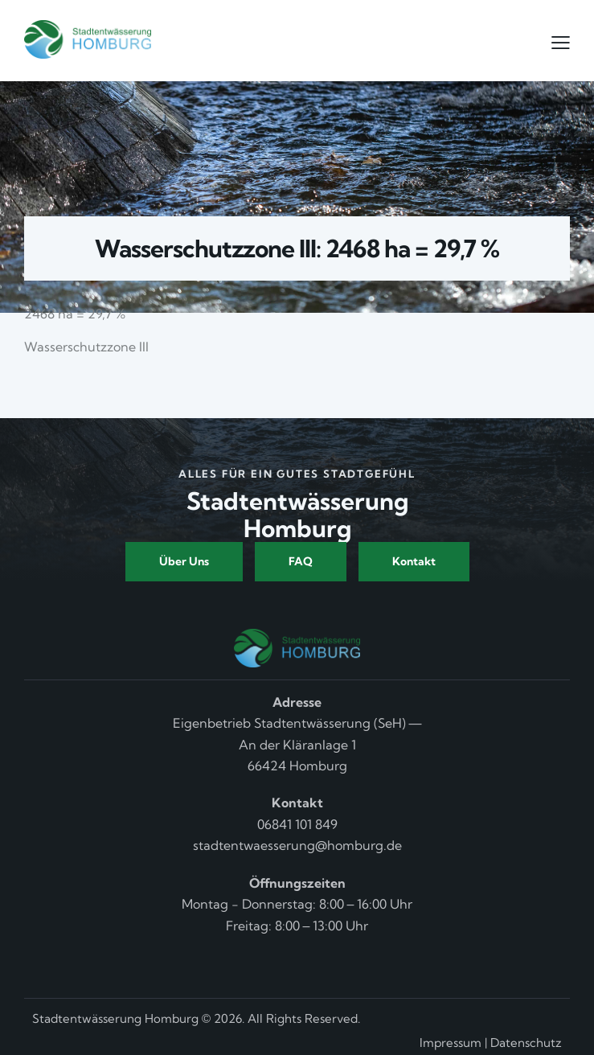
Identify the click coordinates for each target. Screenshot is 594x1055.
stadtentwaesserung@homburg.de (297, 845)
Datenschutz (526, 1042)
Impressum (450, 1042)
